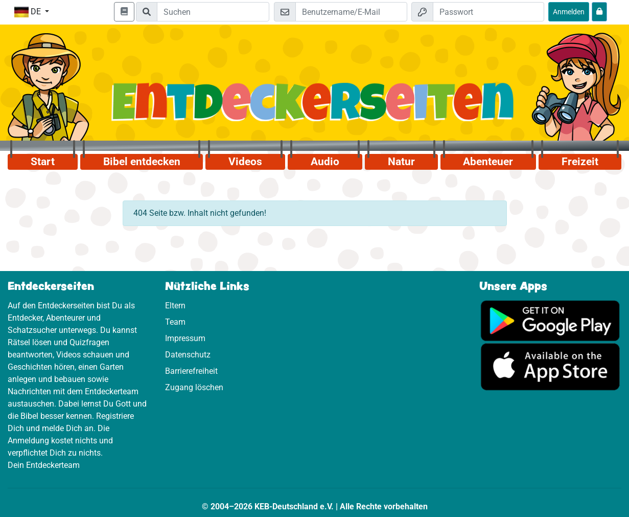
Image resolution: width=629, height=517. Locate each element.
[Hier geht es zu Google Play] (550, 320)
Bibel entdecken (141, 161)
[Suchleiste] (213, 11)
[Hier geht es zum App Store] (550, 366)
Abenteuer (488, 161)
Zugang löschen (194, 387)
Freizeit (580, 161)
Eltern (175, 305)
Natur (401, 161)
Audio (325, 161)
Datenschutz (188, 354)
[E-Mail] (351, 11)
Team (175, 322)
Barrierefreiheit (191, 371)
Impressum (185, 338)
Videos (245, 161)
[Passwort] (488, 11)
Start (43, 161)
